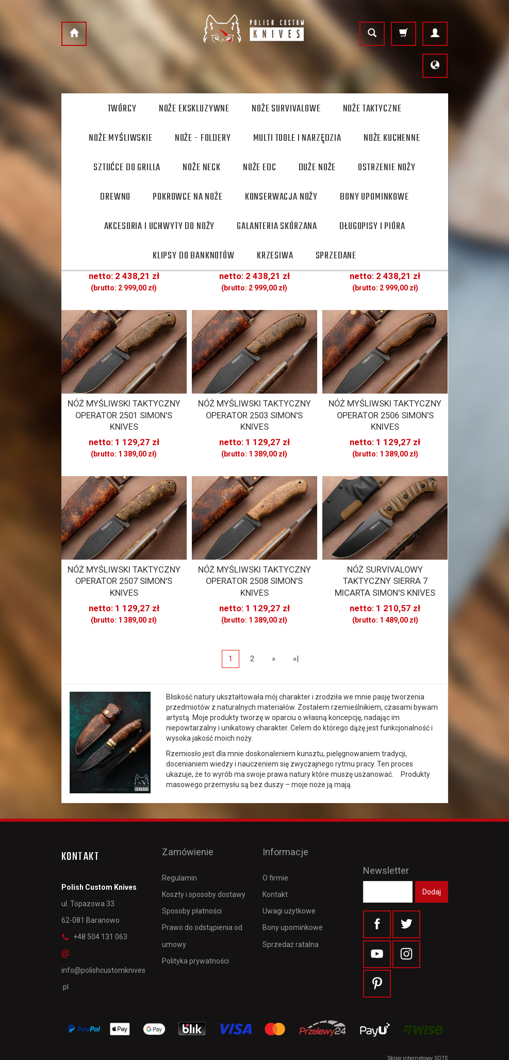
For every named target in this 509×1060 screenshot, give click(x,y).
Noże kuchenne (392, 138)
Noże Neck (202, 167)
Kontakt (275, 860)
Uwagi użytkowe (289, 876)
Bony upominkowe (292, 893)
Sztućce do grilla (126, 167)
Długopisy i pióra (372, 226)
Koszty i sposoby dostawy (203, 860)
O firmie (275, 843)
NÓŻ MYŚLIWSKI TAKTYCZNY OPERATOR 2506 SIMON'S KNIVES (385, 407)
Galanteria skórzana (277, 226)
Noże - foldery (203, 138)
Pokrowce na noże (187, 197)
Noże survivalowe (286, 109)
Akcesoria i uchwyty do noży (159, 226)
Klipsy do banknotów (194, 256)
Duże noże (317, 167)
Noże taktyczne (372, 109)
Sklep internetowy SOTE (417, 1049)
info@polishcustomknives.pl (103, 952)
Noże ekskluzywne (194, 109)
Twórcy (122, 109)
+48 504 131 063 (94, 919)
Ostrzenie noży (387, 167)
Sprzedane (336, 256)
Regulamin (179, 843)
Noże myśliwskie (121, 138)
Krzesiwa (275, 256)
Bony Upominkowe (374, 197)
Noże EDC (259, 167)
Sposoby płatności (192, 876)
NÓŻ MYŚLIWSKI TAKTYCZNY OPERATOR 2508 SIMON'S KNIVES (254, 566)
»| (296, 640)
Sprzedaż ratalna (290, 909)
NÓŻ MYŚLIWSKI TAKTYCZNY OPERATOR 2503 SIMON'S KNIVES (254, 407)
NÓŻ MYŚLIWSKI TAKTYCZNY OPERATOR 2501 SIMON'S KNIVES (124, 407)
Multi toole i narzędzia (297, 138)
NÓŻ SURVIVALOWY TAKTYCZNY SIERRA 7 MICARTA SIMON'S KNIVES (385, 566)
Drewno (115, 197)
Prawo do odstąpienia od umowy (202, 901)
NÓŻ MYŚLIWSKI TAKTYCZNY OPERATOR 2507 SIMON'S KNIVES (124, 566)
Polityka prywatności (195, 926)
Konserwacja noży (281, 197)
